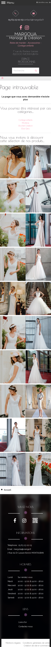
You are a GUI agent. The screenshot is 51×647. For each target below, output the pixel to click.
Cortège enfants (25, 120)
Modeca (25, 123)
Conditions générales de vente (36, 643)
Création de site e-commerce (37, 646)
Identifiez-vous (42, 2)
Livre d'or (22, 622)
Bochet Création (25, 126)
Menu (10, 2)
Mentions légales (13, 643)
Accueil (5, 490)
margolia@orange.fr (22, 549)
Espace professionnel (25, 60)
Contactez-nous (25, 626)
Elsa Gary (25, 129)
